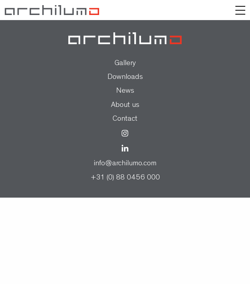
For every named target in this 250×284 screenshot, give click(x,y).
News (125, 91)
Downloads (125, 77)
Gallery (125, 63)
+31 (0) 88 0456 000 (125, 178)
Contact (125, 119)
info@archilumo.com (125, 164)
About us (125, 105)
